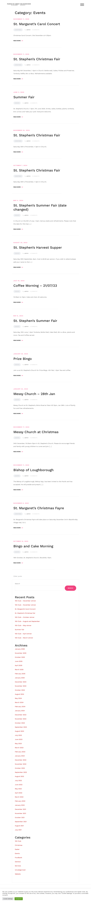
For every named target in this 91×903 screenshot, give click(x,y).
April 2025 (18, 665)
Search (17, 584)
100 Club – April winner (23, 634)
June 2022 (18, 785)
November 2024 (20, 686)
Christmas (18, 29)
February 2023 (20, 752)
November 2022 (20, 764)
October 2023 (20, 723)
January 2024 (20, 711)
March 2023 (19, 748)
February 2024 (20, 706)
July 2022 (18, 780)
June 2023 (18, 739)
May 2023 (18, 743)
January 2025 (20, 678)
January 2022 (20, 805)
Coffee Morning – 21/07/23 (35, 286)
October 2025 (20, 657)
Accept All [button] (19, 898)
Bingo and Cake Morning (33, 546)
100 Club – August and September (27, 621)
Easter (17, 849)
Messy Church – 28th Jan (34, 394)
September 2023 (21, 727)
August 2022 (19, 776)
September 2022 (21, 772)
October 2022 (20, 768)
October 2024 (20, 690)
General (18, 862)
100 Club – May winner (23, 625)
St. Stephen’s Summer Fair (35, 321)
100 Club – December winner (25, 601)
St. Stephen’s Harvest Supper (37, 247)
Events (17, 103)
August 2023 (19, 731)
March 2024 (19, 702)
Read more (18, 40)
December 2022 (20, 760)
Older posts (17, 576)
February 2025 (20, 674)
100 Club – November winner (25, 605)
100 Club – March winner (24, 638)
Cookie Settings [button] (7, 898)
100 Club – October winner (24, 617)
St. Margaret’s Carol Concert (36, 24)
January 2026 (20, 649)
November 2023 (20, 719)
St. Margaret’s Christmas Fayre (38, 508)
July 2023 (18, 735)
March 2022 (19, 797)
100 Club (18, 841)
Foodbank (18, 857)
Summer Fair (23, 97)
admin (29, 29)
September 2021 (21, 821)
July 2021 (18, 830)
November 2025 (20, 653)
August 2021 (19, 826)
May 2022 (18, 789)
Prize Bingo (22, 359)
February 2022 (20, 801)
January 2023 (20, 756)
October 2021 (19, 817)
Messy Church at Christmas (35, 432)
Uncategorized (20, 870)
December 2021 (20, 809)
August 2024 (19, 694)
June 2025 (18, 661)
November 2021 (20, 813)
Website (18, 874)
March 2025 (19, 669)
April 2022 (18, 793)
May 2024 (18, 698)
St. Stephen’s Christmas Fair (36, 59)
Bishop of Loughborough (33, 470)
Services (18, 866)
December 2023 (20, 715)
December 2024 (20, 682)
